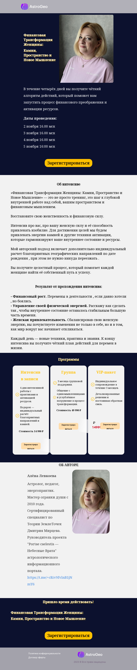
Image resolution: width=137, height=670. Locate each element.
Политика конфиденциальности (44, 653)
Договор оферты (36, 657)
